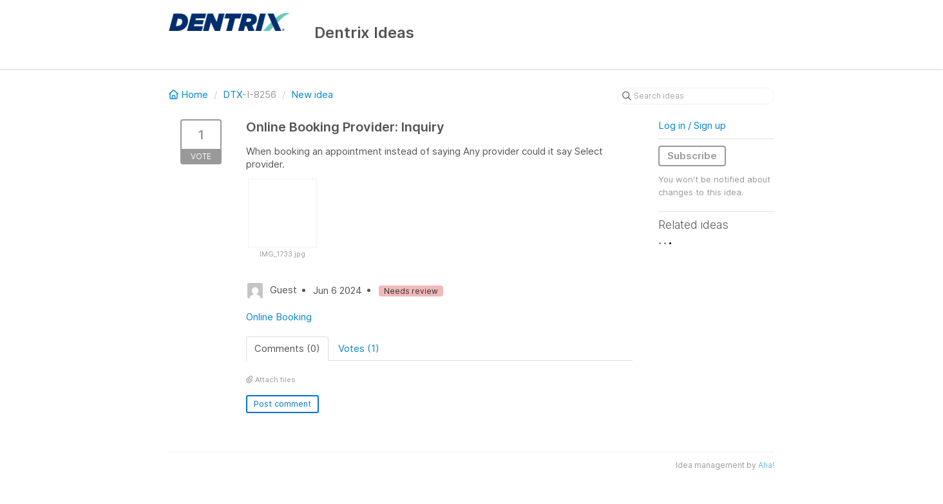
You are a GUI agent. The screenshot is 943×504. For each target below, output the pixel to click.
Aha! (766, 465)
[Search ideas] (695, 96)
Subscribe (692, 156)
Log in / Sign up (692, 125)
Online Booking (279, 317)
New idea (312, 94)
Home (190, 94)
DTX (232, 94)
